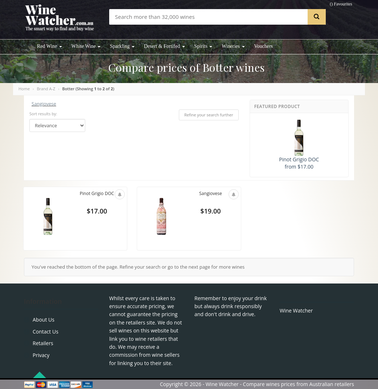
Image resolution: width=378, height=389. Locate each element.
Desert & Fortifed (164, 46)
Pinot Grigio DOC (96, 193)
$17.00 (97, 212)
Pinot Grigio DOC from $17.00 (299, 145)
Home (24, 88)
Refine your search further (208, 114)
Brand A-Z (46, 88)
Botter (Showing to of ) (88, 88)
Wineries (233, 46)
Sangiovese (44, 103)
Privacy (41, 355)
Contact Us (45, 331)
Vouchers (263, 46)
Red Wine (49, 46)
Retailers (43, 343)
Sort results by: (43, 113)
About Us (43, 319)
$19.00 (210, 212)
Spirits (203, 46)
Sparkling (122, 46)
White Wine (86, 46)
